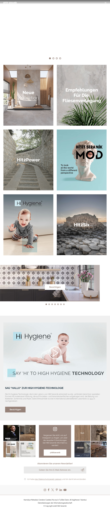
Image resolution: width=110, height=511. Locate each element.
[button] (50, 58)
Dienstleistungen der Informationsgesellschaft (55, 503)
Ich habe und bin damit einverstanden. (56, 479)
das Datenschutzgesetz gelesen (48, 479)
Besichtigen (55, 287)
